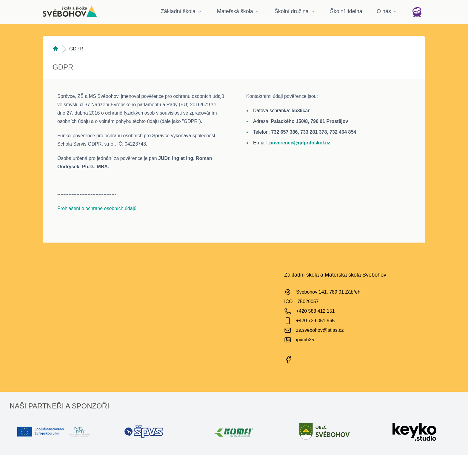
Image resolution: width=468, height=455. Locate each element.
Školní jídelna (346, 11)
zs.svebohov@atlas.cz (320, 330)
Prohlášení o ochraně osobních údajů (96, 208)
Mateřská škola (238, 11)
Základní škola (182, 11)
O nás (387, 11)
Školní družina (295, 11)
